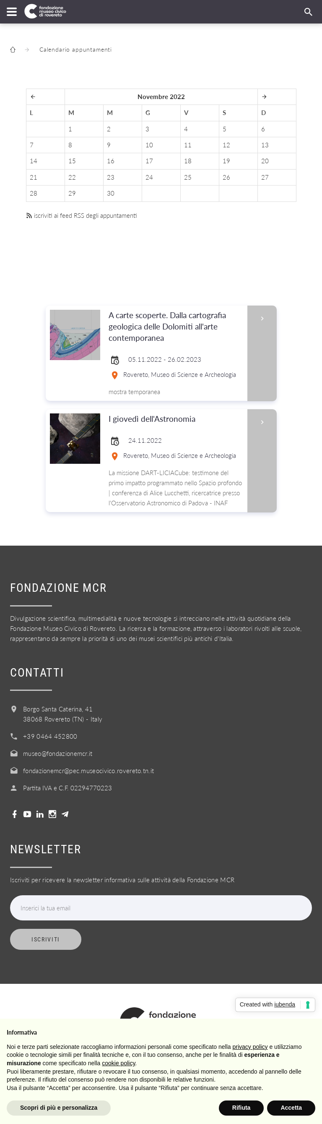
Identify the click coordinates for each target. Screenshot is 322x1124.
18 (188, 161)
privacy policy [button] (250, 1046)
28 (33, 193)
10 (149, 145)
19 (226, 161)
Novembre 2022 (161, 96)
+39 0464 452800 (50, 736)
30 (110, 193)
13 (265, 145)
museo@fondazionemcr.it (58, 753)
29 (72, 193)
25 (188, 177)
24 (149, 177)
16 (110, 161)
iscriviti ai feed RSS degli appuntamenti (81, 215)
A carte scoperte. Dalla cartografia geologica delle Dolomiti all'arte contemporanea (175, 327)
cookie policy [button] (118, 1063)
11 (188, 145)
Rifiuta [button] (241, 1107)
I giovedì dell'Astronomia (175, 419)
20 (265, 161)
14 (33, 161)
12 (226, 145)
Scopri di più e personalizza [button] (58, 1107)
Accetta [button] (291, 1107)
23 (110, 177)
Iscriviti (45, 939)
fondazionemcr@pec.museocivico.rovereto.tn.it (88, 770)
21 (33, 177)
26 (226, 177)
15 (72, 161)
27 (265, 177)
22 (72, 177)
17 (149, 161)
